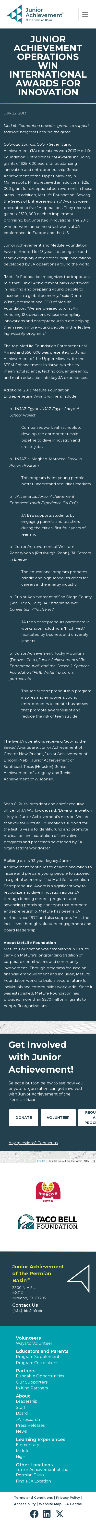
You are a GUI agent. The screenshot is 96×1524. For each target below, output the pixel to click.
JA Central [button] (73, 1504)
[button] (35, 1514)
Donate (23, 1117)
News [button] (21, 1431)
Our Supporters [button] (32, 1382)
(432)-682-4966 (27, 1310)
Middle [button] (22, 1450)
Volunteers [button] (28, 1338)
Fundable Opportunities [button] (40, 1376)
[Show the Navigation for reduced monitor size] (85, 14)
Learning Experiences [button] (40, 1439)
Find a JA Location (33, 1481)
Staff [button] (20, 1407)
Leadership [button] (26, 1401)
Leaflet (41, 1161)
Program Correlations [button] (37, 1362)
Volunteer (58, 1117)
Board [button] (22, 1413)
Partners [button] (26, 1371)
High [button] (20, 1456)
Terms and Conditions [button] (33, 1497)
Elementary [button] (27, 1444)
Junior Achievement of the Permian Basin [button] (42, 1472)
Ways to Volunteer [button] (34, 1343)
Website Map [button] (50, 1504)
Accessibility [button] (25, 1504)
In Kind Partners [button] (32, 1388)
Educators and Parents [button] (42, 1351)
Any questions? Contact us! (33, 1142)
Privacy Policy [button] (68, 1497)
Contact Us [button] (25, 1305)
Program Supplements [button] (38, 1356)
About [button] (23, 1396)
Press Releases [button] (30, 1425)
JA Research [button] (28, 1419)
